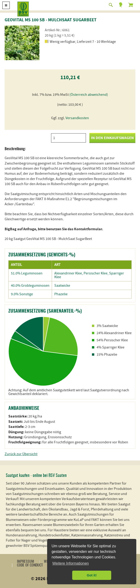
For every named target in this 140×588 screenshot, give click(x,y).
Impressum (25, 561)
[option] (22, 42)
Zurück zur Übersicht (21, 454)
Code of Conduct (30, 565)
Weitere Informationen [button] (70, 563)
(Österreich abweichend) (88, 94)
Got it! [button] (92, 575)
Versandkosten (77, 118)
